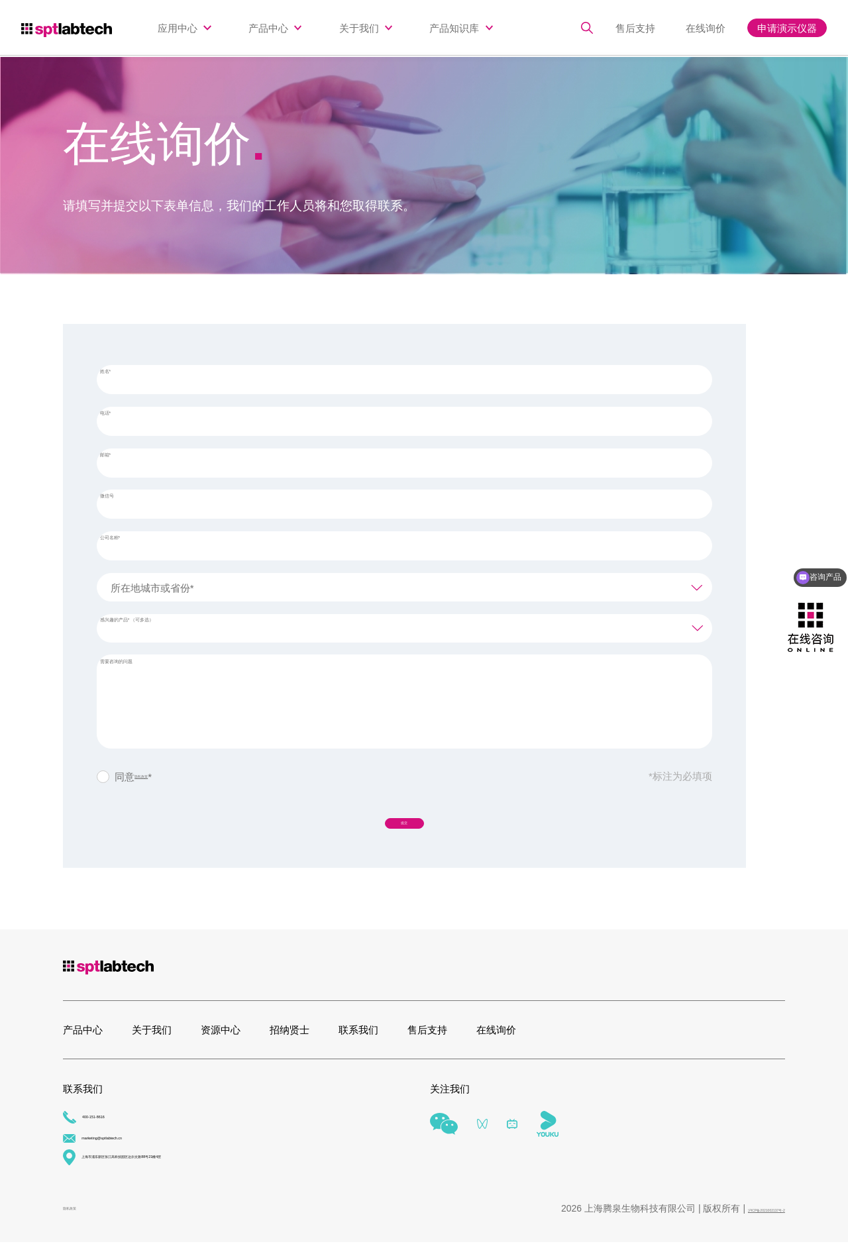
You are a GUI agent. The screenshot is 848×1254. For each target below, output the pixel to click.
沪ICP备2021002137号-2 (733, 1219)
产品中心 (268, 28)
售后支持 (652, 28)
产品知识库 (454, 28)
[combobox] (404, 586)
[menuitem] (184, 28)
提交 (404, 825)
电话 (122, 420)
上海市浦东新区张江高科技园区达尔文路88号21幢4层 (190, 1168)
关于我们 (359, 28)
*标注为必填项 (680, 774)
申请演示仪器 (787, 28)
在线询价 (711, 28)
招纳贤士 (289, 1039)
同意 (146, 775)
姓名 (122, 378)
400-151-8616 (103, 1128)
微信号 (125, 503)
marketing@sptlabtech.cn (128, 1149)
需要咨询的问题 (145, 668)
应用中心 (177, 28)
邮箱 (122, 462)
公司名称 (132, 544)
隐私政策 (154, 775)
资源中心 (220, 1039)
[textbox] (404, 586)
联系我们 (358, 1039)
